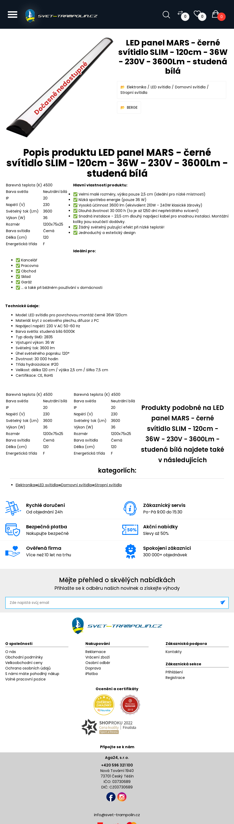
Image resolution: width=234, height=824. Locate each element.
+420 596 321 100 (117, 765)
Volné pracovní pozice (25, 679)
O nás (10, 651)
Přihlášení (174, 672)
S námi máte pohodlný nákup (32, 673)
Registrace (175, 677)
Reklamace (95, 651)
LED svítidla (161, 87)
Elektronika (136, 87)
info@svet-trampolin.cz (117, 814)
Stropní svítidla (133, 92)
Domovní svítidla (190, 87)
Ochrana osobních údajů (28, 668)
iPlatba (91, 673)
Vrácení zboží (97, 657)
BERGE (132, 107)
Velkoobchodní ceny (24, 662)
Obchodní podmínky (24, 657)
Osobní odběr (97, 662)
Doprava (93, 668)
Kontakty (174, 651)
